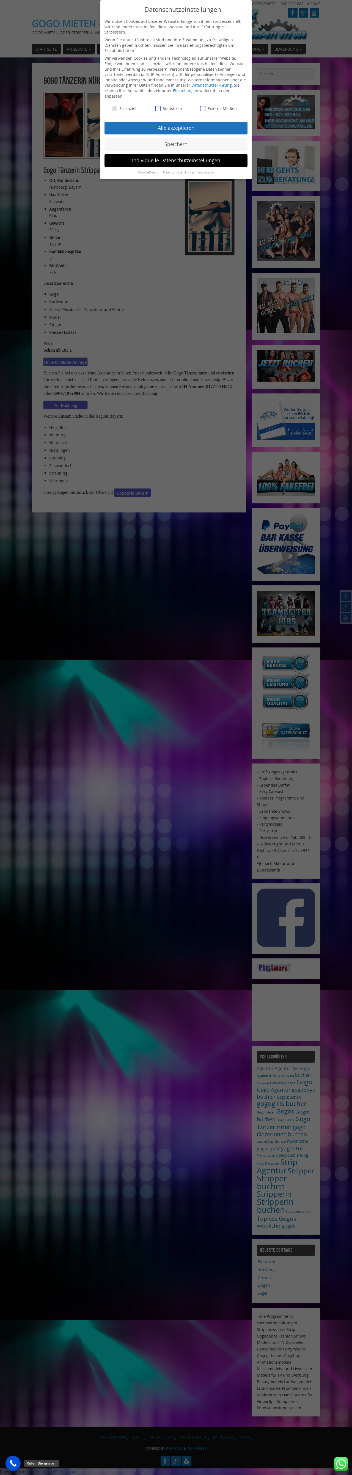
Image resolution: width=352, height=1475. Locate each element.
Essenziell (125, 108)
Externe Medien (218, 108)
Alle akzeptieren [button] (176, 128)
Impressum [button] (206, 172)
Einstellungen (185, 90)
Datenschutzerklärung (211, 85)
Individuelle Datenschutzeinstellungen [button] (176, 160)
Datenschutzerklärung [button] (179, 172)
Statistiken (168, 108)
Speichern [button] (176, 144)
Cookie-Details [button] (149, 172)
